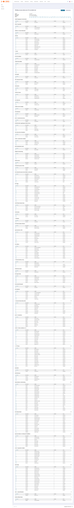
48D (33, 16)
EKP (44, 16)
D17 (15, 39)
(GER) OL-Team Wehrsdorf (20, 30)
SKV (40, 17)
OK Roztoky (17, 212)
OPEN (16, 72)
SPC (42, 17)
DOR (42, 16)
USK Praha (17, 464)
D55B (16, 104)
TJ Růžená (17, 218)
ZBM (70, 17)
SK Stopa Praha (18, 273)
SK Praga (16, 183)
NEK (62, 16)
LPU (57, 16)
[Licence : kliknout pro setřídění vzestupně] (58, 21)
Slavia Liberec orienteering (20, 382)
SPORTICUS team (18, 268)
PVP (29, 17)
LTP (59, 16)
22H (29, 16)
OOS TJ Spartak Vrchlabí (20, 448)
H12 (15, 66)
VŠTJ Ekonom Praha (19, 79)
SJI (38, 17)
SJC (37, 17)
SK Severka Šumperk (19, 284)
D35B (16, 143)
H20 (15, 77)
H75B (16, 242)
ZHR (37, 16)
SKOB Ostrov (17, 160)
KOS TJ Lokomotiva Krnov (20, 118)
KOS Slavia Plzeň (18, 411)
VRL (64, 17)
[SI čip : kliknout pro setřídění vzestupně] (67, 21)
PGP (69, 16)
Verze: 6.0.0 (15, 506)
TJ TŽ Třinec (17, 346)
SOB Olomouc (17, 373)
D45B (16, 192)
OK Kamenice (17, 111)
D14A (15, 247)
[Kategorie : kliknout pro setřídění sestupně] (20, 21)
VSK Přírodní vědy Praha (19, 203)
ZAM (68, 17)
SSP (44, 17)
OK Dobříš (17, 74)
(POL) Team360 (18, 24)
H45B (16, 22)
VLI (59, 17)
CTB (39, 16)
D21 (15, 27)
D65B (16, 279)
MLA (61, 16)
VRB (63, 17)
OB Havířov (17, 86)
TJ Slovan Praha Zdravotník (20, 300)
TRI (54, 17)
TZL (56, 17)
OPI (66, 16)
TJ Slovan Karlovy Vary (19, 259)
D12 (15, 349)
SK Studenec (17, 289)
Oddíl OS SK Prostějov (19, 106)
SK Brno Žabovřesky (19, 497)
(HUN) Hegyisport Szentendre (21, 19)
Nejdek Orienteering (19, 151)
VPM (61, 17)
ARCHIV (16, 35)
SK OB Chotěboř (18, 56)
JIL (49, 16)
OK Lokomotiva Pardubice (20, 132)
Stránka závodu (68, 10)
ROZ (31, 17)
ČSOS (72, 506)
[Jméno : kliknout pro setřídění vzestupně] (44, 21)
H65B (16, 130)
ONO (64, 16)
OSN (68, 16)
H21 (15, 48)
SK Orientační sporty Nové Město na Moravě (23, 172)
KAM (52, 16)
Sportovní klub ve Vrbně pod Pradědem (22, 433)
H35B (16, 129)
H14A (15, 68)
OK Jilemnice (17, 100)
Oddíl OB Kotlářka (18, 61)
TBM (51, 17)
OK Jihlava (17, 244)
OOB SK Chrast (18, 92)
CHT (47, 16)
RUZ (33, 17)
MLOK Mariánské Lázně (19, 146)
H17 (15, 45)
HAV (46, 16)
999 (35, 16)
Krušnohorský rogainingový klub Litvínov (23, 123)
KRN (54, 16)
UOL (57, 17)
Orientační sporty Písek (19, 165)
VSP (66, 17)
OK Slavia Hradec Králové (20, 223)
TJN (53, 17)
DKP (40, 16)
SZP (49, 17)
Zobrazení (62, 10)
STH (47, 17)
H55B (16, 89)
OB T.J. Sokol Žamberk (19, 492)
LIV (56, 16)
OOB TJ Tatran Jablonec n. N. (20, 328)
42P (31, 16)
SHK (35, 17)
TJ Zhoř (16, 51)
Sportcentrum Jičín (18, 230)
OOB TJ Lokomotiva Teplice (20, 138)
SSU (45, 17)
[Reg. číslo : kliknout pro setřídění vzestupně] (29, 21)
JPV (51, 16)
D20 (15, 157)
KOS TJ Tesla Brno (18, 315)
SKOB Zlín (17, 368)
